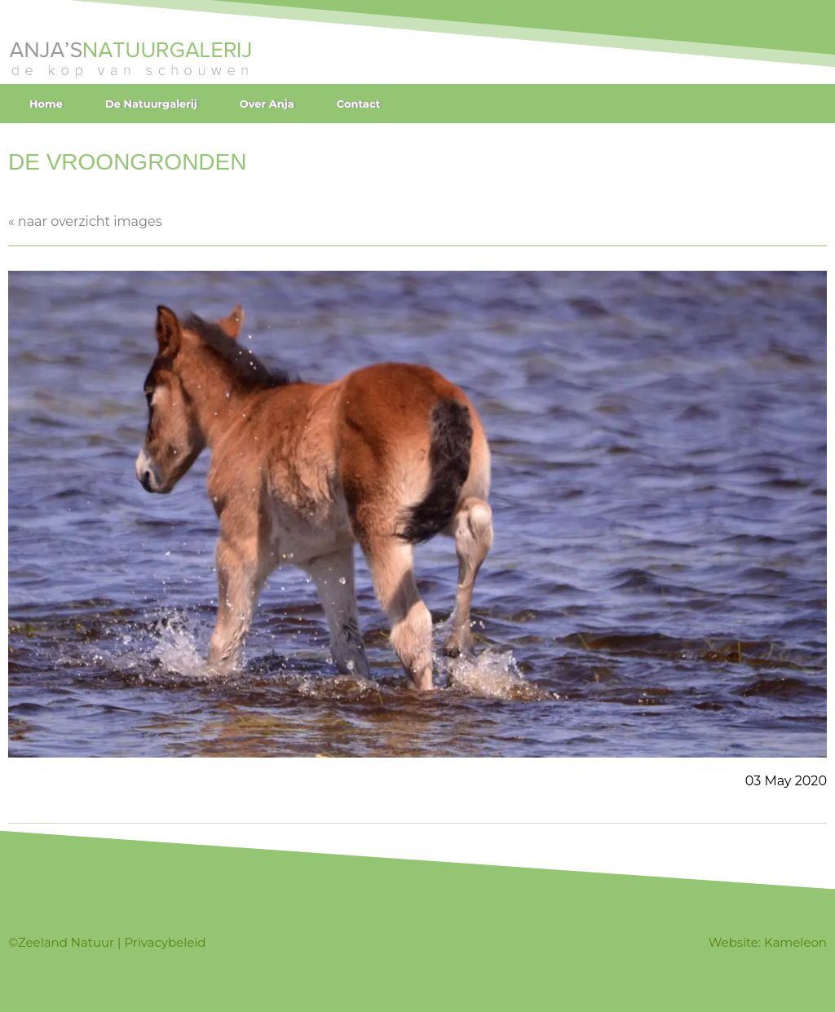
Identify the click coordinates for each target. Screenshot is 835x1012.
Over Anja (267, 103)
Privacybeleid (164, 942)
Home (46, 103)
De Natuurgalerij (151, 103)
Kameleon (795, 942)
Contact (359, 103)
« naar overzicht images (84, 221)
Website (733, 942)
